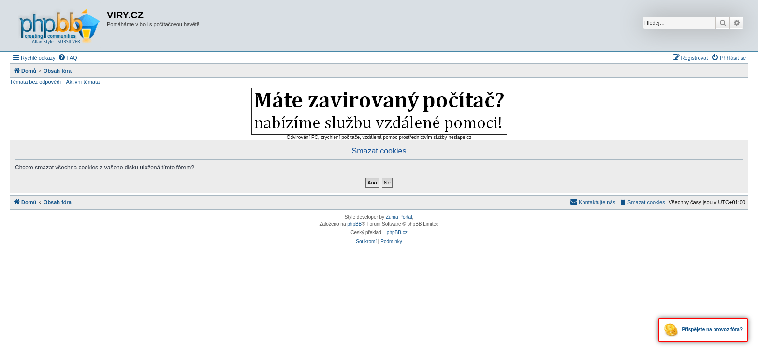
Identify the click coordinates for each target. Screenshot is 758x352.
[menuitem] (67, 57)
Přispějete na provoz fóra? (703, 330)
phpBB (354, 224)
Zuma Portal (399, 217)
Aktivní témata (83, 82)
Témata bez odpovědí (35, 82)
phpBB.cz (397, 232)
